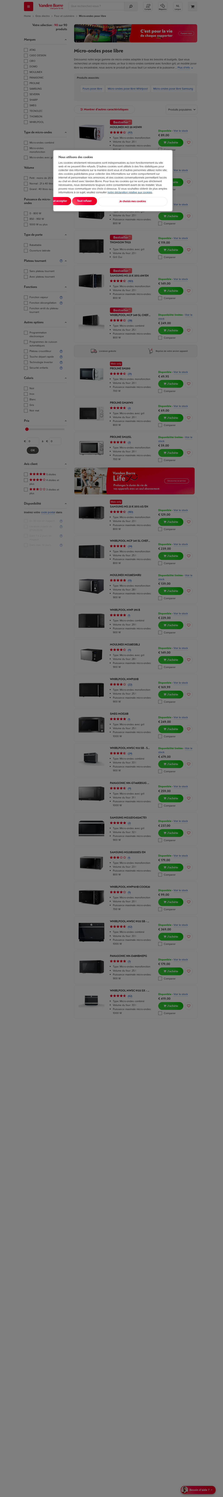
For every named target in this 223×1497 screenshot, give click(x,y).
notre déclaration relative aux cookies (130, 192)
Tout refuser (105, 201)
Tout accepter (73, 201)
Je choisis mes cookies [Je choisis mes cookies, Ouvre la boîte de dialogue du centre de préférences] (149, 201)
